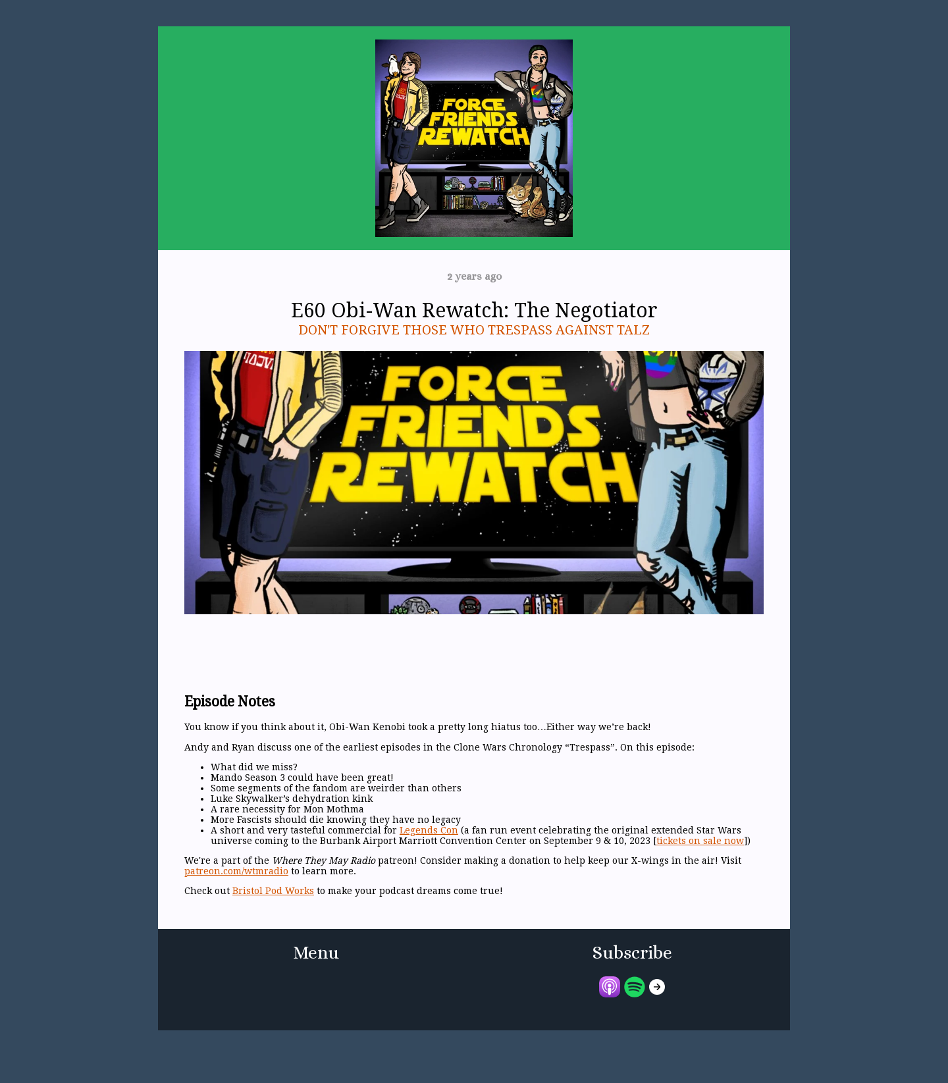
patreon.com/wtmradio (236, 871)
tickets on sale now (700, 840)
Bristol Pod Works (273, 890)
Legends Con (429, 830)
